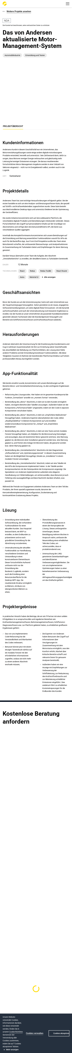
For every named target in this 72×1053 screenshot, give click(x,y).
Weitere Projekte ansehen (19, 11)
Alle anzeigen (50, 277)
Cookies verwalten (34, 1033)
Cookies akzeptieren (61, 1033)
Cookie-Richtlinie (16, 1032)
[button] (67, 3)
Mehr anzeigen (12, 1050)
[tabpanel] (36, 416)
